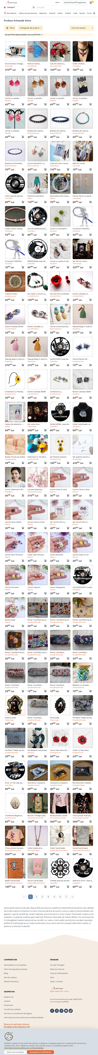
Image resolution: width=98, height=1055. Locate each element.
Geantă (52, 13)
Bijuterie (43, 13)
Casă (75, 13)
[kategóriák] (9, 7)
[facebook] (52, 1011)
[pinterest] (61, 1011)
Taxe (52, 977)
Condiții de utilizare (12, 1009)
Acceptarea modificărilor (40, 1052)
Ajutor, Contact (56, 981)
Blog (6, 973)
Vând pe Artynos (57, 969)
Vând (57, 2)
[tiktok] (71, 1011)
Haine (60, 13)
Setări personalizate (15, 1052)
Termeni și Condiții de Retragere (18, 1013)
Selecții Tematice (11, 981)
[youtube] (66, 1011)
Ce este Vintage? (57, 965)
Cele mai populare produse (15, 969)
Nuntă (82, 13)
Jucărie (68, 13)
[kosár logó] (90, 2)
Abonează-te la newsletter (15, 965)
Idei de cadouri (10, 977)
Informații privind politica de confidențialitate (23, 1017)
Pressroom (8, 1005)
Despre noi (8, 997)
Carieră (7, 1001)
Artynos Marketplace (59, 973)
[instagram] (57, 1011)
